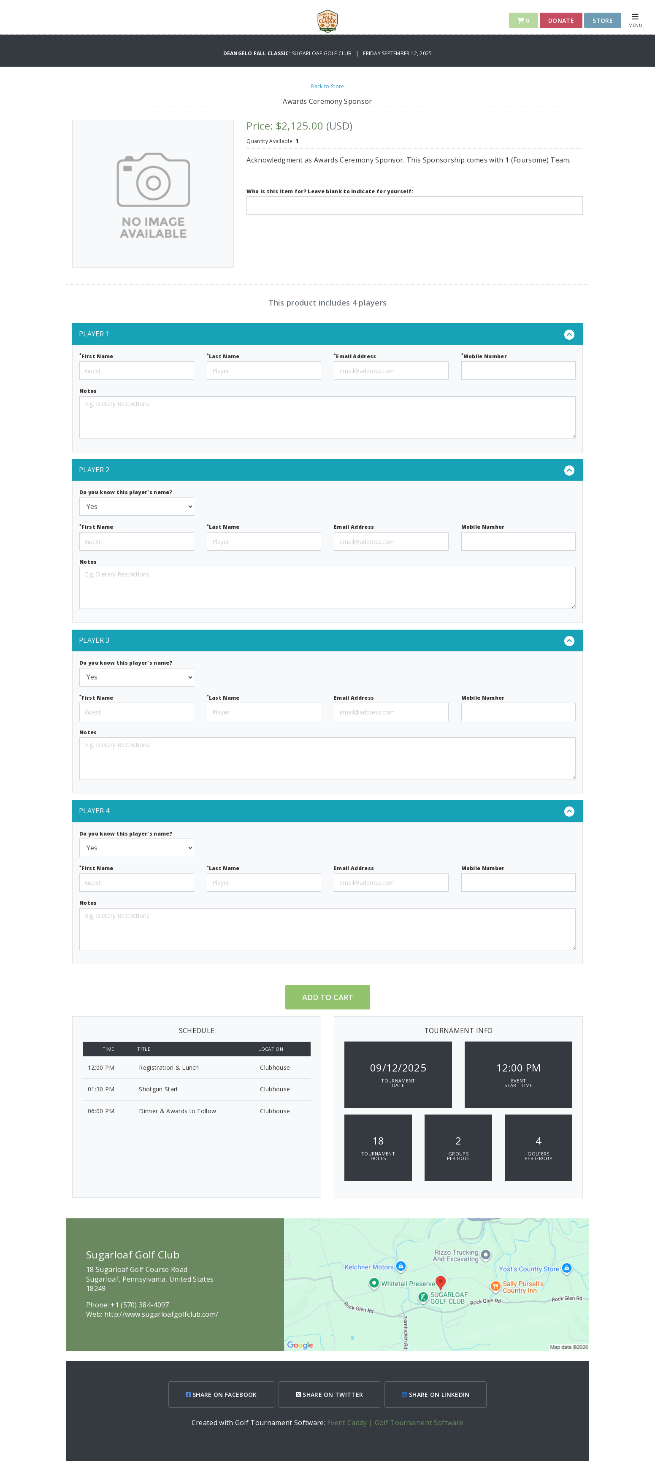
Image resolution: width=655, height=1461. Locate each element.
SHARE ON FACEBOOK (221, 1395)
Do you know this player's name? (125, 492)
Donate (561, 20)
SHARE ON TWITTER (329, 1395)
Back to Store (327, 86)
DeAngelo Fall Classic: (257, 53)
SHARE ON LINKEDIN (435, 1395)
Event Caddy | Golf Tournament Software (395, 1422)
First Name (96, 356)
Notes (88, 391)
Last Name (223, 356)
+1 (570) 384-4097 (140, 1304)
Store (603, 20)
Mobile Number (484, 356)
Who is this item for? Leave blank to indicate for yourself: (329, 191)
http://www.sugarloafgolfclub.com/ (161, 1314)
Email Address (355, 356)
